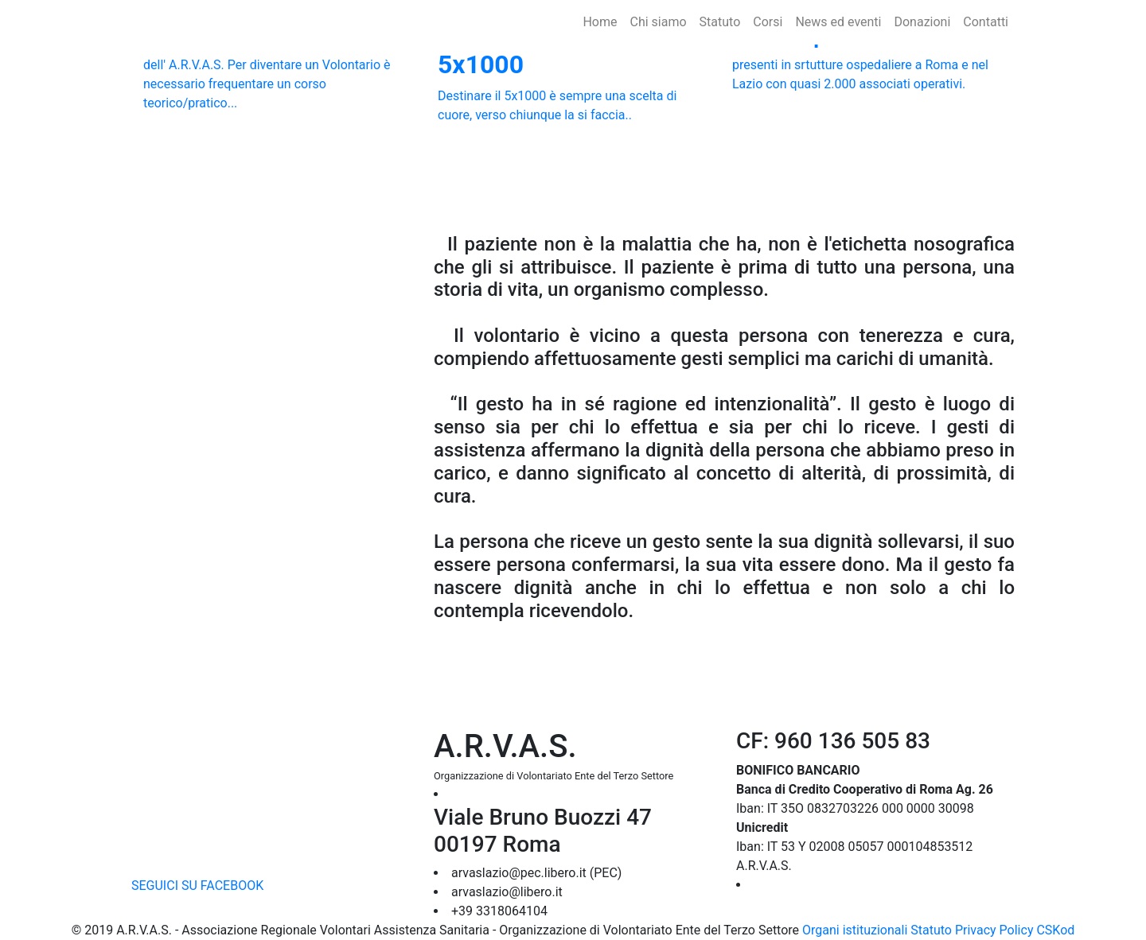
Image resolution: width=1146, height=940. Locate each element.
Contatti (985, 21)
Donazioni (922, 21)
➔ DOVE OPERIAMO (810, 884)
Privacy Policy (994, 930)
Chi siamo (658, 21)
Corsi (767, 21)
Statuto (720, 21)
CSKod (1055, 930)
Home (603, 21)
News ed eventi (838, 21)
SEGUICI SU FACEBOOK (197, 885)
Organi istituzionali (854, 930)
